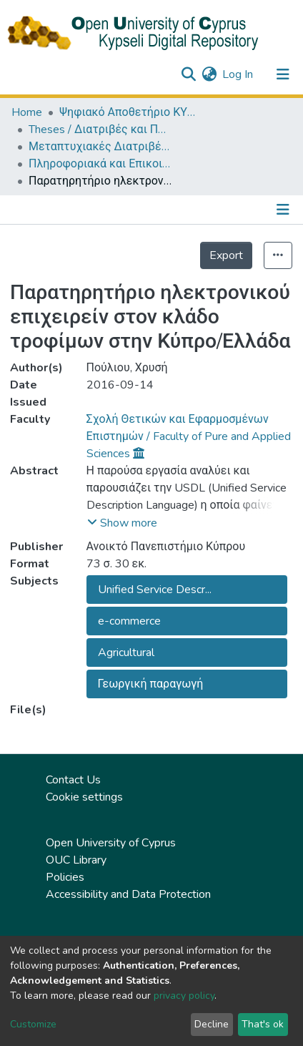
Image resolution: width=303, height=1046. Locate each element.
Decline (211, 1024)
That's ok (263, 1024)
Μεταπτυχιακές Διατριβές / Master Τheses (100, 147)
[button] (209, 74)
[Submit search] (188, 74)
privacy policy (184, 995)
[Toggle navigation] (283, 74)
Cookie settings (84, 797)
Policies (65, 877)
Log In (238, 74)
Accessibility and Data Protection (128, 894)
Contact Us (73, 780)
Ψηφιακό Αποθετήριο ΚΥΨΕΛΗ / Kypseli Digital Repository (130, 112)
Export (226, 255)
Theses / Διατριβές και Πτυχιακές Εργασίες (100, 129)
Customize (33, 1024)
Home (26, 112)
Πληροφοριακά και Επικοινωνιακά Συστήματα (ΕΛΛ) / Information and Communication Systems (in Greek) (100, 164)
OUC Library (76, 860)
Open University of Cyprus (111, 843)
